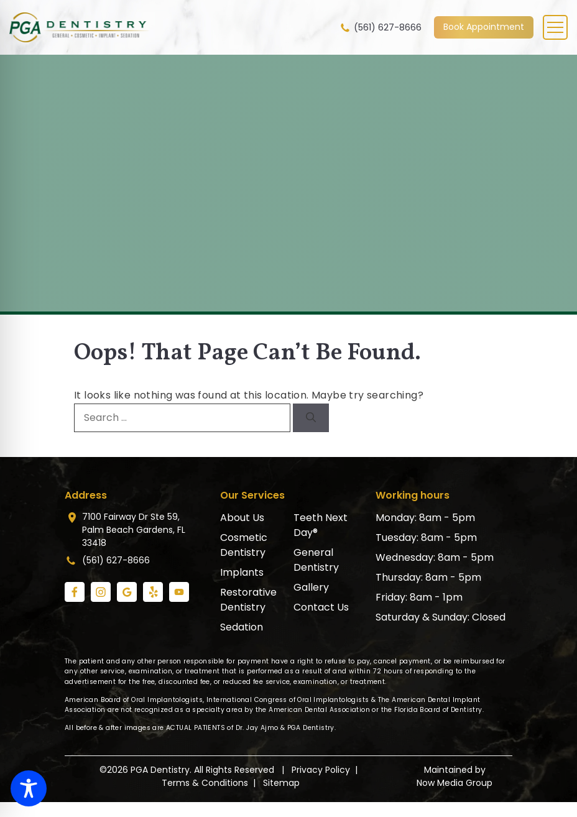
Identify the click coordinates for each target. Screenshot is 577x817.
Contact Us (321, 607)
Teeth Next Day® (320, 525)
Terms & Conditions (205, 783)
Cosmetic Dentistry (243, 545)
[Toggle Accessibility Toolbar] (28, 788)
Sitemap (281, 783)
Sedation (241, 627)
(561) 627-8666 (380, 27)
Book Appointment (483, 27)
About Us (242, 517)
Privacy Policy (321, 770)
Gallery (311, 587)
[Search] (311, 418)
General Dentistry (316, 560)
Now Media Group (454, 783)
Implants (242, 572)
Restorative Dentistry (248, 599)
